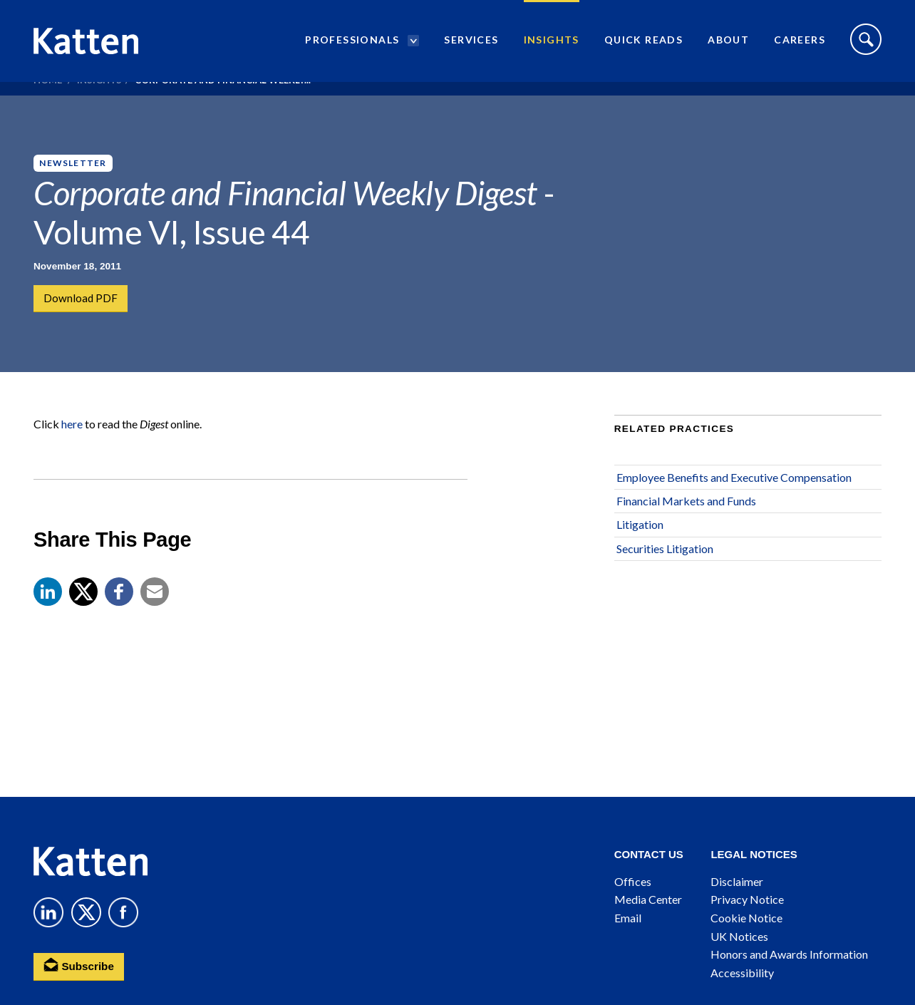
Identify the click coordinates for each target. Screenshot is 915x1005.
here (72, 451)
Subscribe (81, 965)
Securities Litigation (664, 575)
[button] (47, 618)
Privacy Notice (747, 899)
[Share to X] (83, 618)
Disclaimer (736, 881)
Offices (632, 881)
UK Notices (739, 936)
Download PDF (81, 299)
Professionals (352, 47)
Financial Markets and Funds (686, 528)
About (728, 47)
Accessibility (742, 972)
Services (471, 47)
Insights (551, 47)
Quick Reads (643, 47)
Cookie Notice (746, 917)
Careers (799, 47)
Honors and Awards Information (789, 954)
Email (627, 917)
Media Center (648, 899)
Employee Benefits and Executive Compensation (734, 504)
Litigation (639, 552)
